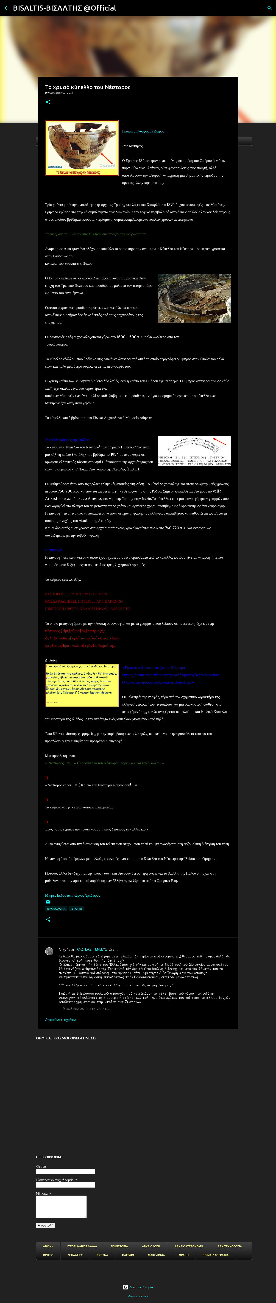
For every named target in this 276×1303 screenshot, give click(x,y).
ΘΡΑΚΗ (184, 1255)
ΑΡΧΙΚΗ (48, 1246)
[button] (48, 102)
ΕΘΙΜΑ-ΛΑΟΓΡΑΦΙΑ (216, 1255)
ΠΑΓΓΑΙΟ (128, 1255)
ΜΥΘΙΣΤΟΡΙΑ (119, 1246)
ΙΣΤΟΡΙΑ (76, 908)
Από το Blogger (138, 1287)
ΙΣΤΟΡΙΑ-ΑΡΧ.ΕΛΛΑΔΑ (82, 1246)
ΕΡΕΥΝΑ (102, 1255)
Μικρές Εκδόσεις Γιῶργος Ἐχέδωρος (73, 895)
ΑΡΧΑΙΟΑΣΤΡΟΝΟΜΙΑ (189, 1246)
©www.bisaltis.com (138, 1296)
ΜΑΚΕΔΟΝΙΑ (156, 1255)
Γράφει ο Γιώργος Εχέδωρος (143, 131)
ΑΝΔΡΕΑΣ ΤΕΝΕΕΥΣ (92, 949)
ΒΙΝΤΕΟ (48, 1255)
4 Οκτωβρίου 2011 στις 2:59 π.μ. (84, 1009)
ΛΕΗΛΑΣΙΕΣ (75, 1255)
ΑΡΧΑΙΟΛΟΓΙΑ (56, 908)
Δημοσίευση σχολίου (60, 1020)
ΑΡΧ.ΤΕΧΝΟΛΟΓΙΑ (230, 1246)
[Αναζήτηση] (122, 8)
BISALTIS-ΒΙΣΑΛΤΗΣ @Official (64, 8)
